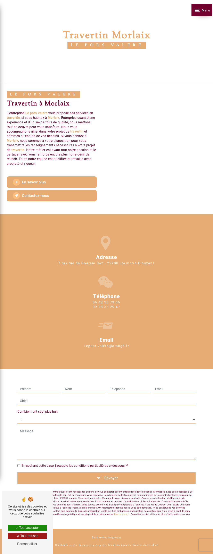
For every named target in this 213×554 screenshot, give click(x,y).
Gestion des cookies (145, 545)
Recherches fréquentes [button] (106, 538)
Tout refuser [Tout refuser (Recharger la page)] (27, 536)
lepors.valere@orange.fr (106, 339)
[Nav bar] (201, 10)
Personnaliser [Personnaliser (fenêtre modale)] (27, 544)
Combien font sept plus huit (37, 404)
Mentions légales (118, 545)
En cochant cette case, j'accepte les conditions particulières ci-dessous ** (75, 458)
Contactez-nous (31, 195)
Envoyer (111, 470)
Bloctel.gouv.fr (121, 507)
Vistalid (61, 545)
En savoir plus (30, 182)
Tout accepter (27, 527)
